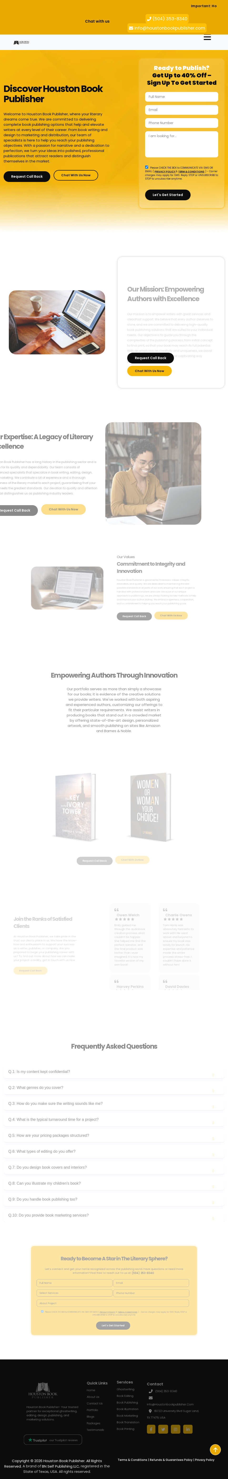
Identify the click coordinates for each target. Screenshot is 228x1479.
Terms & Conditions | (133, 1460)
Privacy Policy (204, 1460)
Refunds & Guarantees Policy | (172, 1460)
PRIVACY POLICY (165, 171)
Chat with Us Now (76, 175)
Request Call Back (27, 176)
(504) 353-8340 (167, 19)
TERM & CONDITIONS (191, 171)
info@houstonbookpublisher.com (167, 28)
